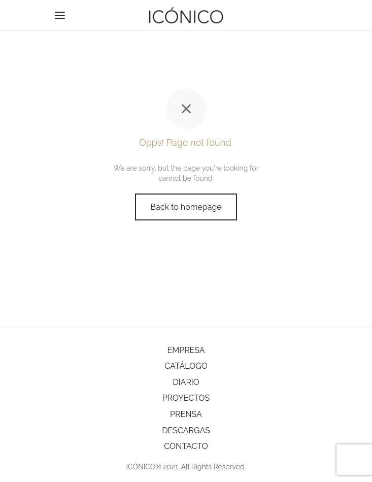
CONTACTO (186, 446)
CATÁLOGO (185, 366)
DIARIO (186, 382)
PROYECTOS (186, 398)
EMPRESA (186, 350)
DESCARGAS (186, 430)
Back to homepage (185, 207)
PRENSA (186, 414)
